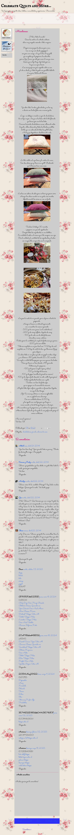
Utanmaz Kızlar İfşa (27, 699)
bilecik (21, 575)
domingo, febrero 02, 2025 (36, 731)
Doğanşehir (23, 680)
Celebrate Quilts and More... (26, 6)
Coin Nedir (23, 652)
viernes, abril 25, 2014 (32, 530)
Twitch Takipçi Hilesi (27, 617)
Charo (21, 530)
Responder (22, 455)
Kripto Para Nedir (26, 661)
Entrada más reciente (23, 821)
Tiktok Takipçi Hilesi (27, 655)
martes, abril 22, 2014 (40, 462)
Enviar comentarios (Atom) (42, 829)
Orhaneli (22, 688)
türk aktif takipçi (24, 754)
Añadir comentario (23, 774)
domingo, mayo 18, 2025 (35, 748)
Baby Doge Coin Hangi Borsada (31, 603)
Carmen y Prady (25, 462)
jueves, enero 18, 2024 (47, 596)
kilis (20, 578)
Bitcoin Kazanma (26, 650)
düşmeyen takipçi (24, 762)
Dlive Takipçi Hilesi (26, 658)
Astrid (21, 446)
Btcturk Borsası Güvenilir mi (29, 605)
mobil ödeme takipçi (25, 765)
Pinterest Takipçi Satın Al (29, 614)
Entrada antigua (52, 821)
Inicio (38, 821)
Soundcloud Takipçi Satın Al (30, 647)
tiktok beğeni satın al (25, 757)
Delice (21, 694)
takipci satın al (23, 721)
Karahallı (22, 685)
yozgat (20, 583)
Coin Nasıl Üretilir (26, 622)
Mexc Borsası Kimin (27, 611)
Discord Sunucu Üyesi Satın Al (31, 641)
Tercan (21, 691)
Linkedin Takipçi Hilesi (28, 619)
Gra (20, 497)
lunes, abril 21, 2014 (32, 446)
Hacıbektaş (23, 702)
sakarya (21, 581)
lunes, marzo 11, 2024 (46, 674)
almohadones (27, 431)
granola (34, 431)
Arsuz (21, 683)
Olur (20, 697)
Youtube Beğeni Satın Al (28, 664)
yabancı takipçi (23, 760)
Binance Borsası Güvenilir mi (30, 644)
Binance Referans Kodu (28, 625)
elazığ (20, 572)
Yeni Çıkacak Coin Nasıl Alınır (31, 608)
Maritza (22, 481)
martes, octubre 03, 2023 (33, 569)
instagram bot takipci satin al (28, 738)
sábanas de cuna (42, 431)
